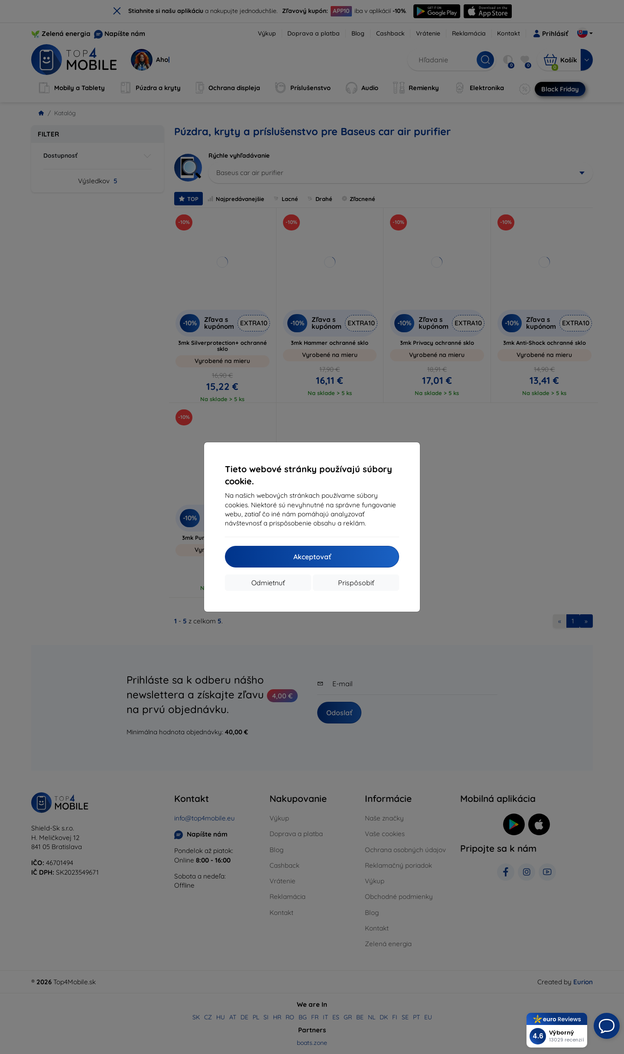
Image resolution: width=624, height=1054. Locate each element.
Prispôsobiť (356, 582)
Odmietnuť (268, 582)
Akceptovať (312, 556)
